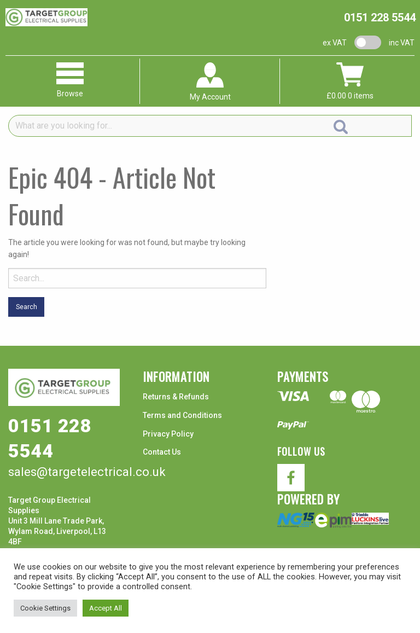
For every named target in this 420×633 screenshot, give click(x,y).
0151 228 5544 (380, 17)
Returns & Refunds (176, 396)
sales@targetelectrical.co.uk (87, 472)
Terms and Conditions (182, 415)
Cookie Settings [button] (45, 608)
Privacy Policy (168, 433)
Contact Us (162, 452)
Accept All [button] (105, 608)
